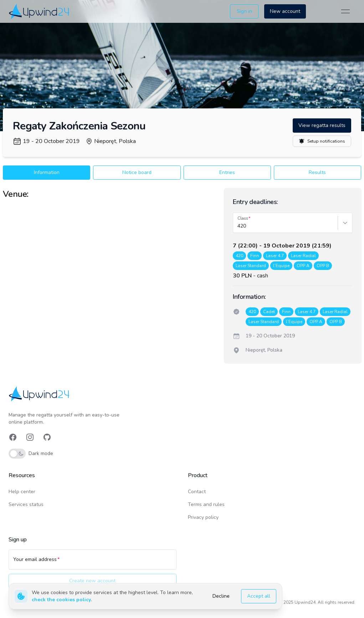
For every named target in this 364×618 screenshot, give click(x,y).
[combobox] (238, 226)
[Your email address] (92, 562)
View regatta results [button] (321, 125)
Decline (221, 596)
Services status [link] (26, 504)
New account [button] (285, 11)
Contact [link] (197, 491)
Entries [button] (227, 172)
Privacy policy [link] (203, 517)
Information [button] (47, 172)
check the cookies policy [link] (61, 599)
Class (242, 218)
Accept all (258, 596)
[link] (40, 11)
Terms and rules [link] (206, 504)
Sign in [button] (244, 11)
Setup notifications (322, 141)
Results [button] (317, 172)
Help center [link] (22, 491)
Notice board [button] (137, 172)
